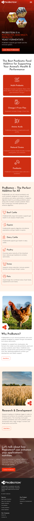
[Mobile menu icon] (31, 2)
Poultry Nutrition (5, 507)
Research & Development (26, 501)
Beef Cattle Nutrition (6, 499)
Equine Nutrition (5, 503)
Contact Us (4, 517)
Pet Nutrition (4, 505)
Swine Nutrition (5, 509)
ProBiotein (22, 499)
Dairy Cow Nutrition (6, 501)
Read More (6, 358)
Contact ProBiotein (8, 469)
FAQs (21, 503)
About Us (3, 515)
